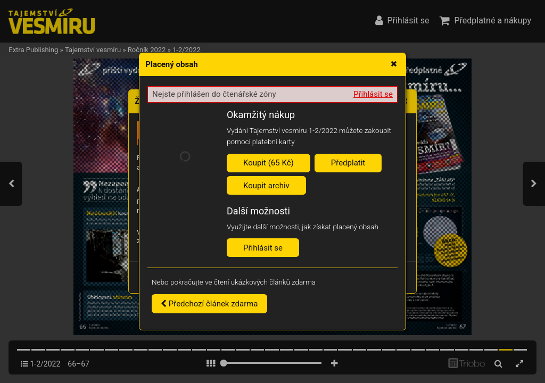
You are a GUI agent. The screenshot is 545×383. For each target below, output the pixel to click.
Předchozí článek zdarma (209, 304)
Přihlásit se (373, 94)
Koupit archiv (266, 185)
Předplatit (348, 163)
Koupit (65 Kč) (268, 163)
